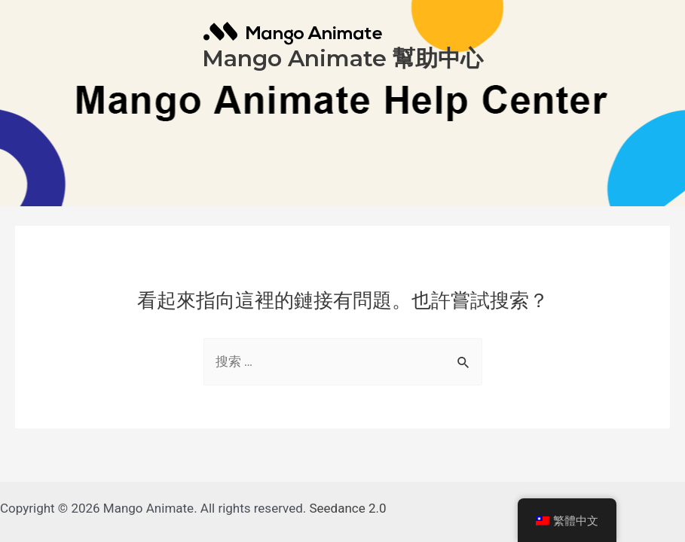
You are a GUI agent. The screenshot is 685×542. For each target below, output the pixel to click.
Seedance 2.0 (348, 508)
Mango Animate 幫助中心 (342, 58)
